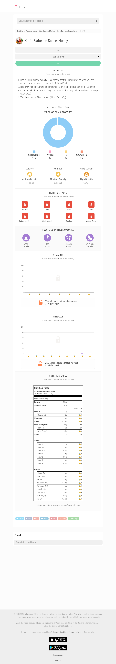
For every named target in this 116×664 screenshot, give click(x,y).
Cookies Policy (89, 632)
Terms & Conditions (60, 632)
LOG (58, 63)
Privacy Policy (74, 632)
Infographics (58, 655)
